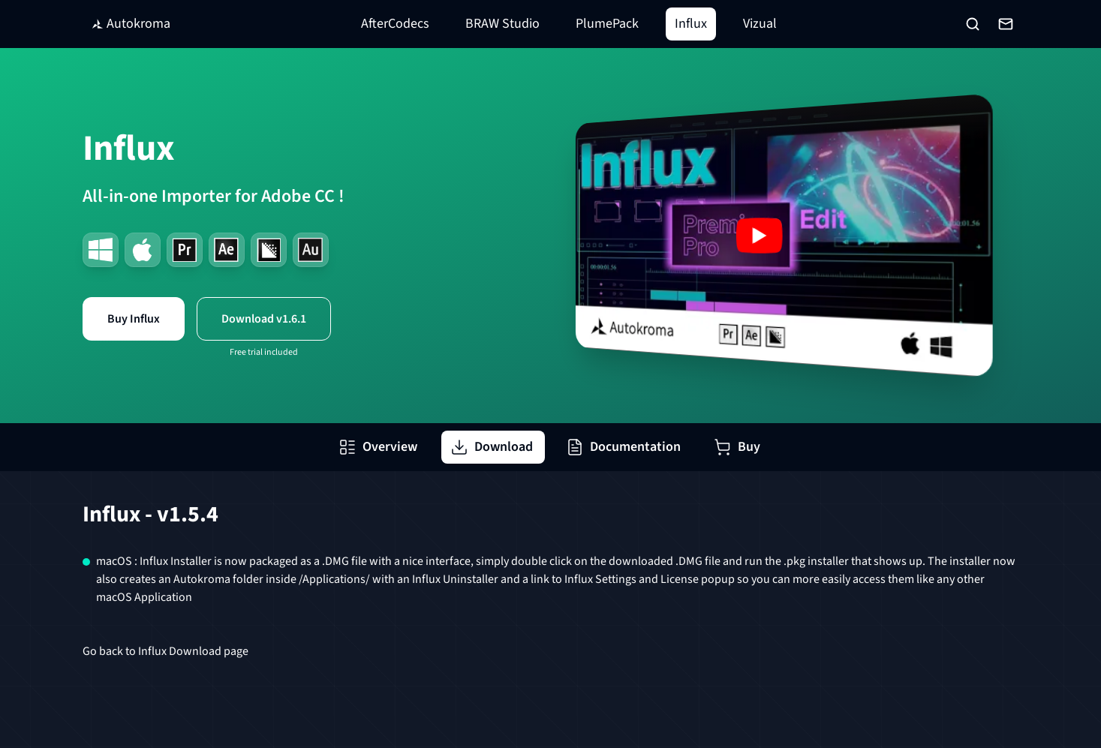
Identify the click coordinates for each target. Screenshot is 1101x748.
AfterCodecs (395, 23)
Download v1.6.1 (263, 319)
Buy (737, 446)
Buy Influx (133, 319)
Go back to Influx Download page (165, 651)
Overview (377, 446)
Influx (691, 23)
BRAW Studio (502, 23)
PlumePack (607, 23)
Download (491, 446)
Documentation (623, 446)
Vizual (760, 23)
